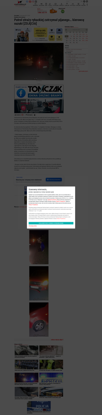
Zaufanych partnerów (52, 199)
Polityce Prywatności (60, 201)
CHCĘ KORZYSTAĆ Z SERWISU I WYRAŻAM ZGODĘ (51, 223)
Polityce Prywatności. (61, 218)
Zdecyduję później (33, 226)
